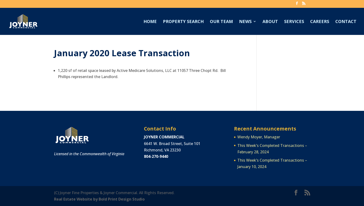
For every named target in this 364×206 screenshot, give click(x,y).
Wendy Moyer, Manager (258, 137)
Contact (345, 22)
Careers (319, 22)
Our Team (221, 22)
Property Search (183, 22)
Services (294, 22)
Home (150, 22)
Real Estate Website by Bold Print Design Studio (99, 199)
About (270, 22)
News (245, 22)
